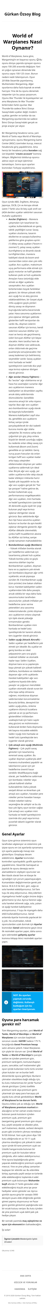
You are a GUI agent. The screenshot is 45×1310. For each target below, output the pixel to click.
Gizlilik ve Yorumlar (25, 1282)
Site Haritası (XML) (14, 1303)
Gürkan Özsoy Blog (22, 14)
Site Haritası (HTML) (30, 1303)
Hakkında (20, 1289)
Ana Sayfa (25, 1275)
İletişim (32, 1289)
